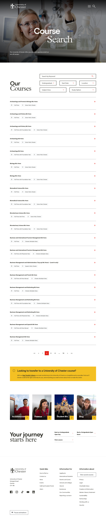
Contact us (43, 476)
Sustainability (83, 495)
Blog (81, 416)
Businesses (63, 489)
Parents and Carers (65, 479)
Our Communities (65, 492)
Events (42, 483)
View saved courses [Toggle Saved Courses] (86, 475)
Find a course (64, 440)
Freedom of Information (86, 489)
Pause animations (18, 512)
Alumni (62, 486)
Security (81, 505)
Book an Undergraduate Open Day (64, 433)
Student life (62, 416)
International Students (66, 476)
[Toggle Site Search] (94, 6)
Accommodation (20, 416)
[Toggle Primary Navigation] (89, 6)
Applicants (63, 473)
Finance (38, 416)
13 (63, 353)
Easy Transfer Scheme (29, 375)
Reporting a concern (66, 495)
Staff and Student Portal (47, 486)
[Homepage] (18, 6)
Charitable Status (84, 486)
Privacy (81, 479)
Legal (81, 483)
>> (71, 353)
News (41, 479)
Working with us (84, 502)
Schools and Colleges (66, 483)
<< (34, 353)
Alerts (41, 489)
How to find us (44, 473)
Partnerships (83, 499)
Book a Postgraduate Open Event (86, 433)
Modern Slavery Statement (87, 492)
